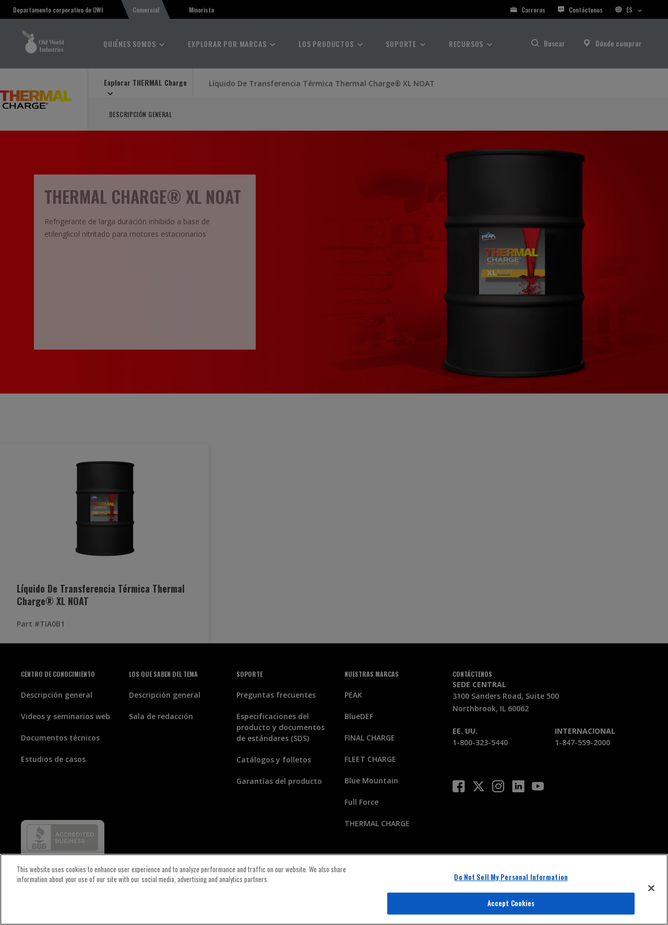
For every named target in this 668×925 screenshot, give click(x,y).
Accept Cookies (511, 903)
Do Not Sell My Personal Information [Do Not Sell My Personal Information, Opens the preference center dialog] (511, 877)
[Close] (651, 887)
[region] (334, 889)
